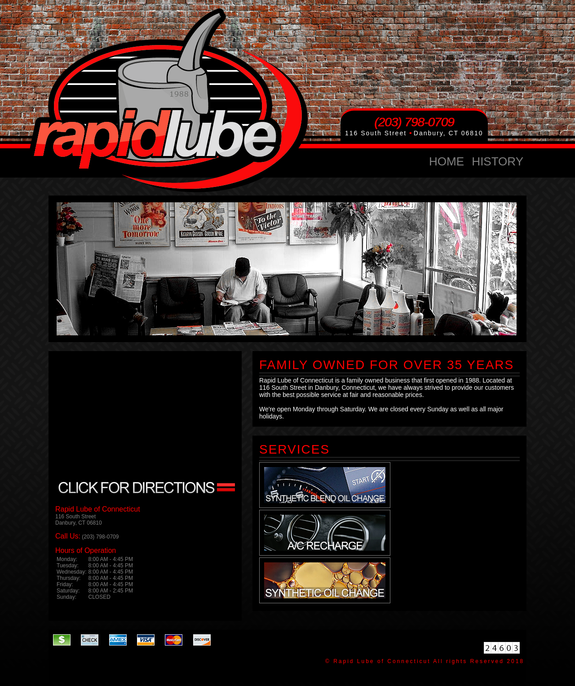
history (497, 161)
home (446, 161)
